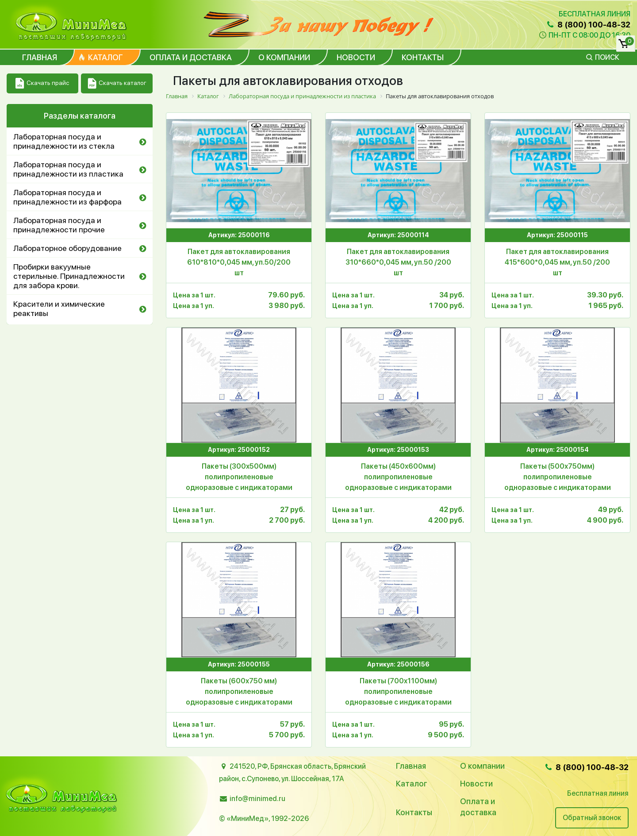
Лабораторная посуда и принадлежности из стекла (64, 141)
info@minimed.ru (257, 798)
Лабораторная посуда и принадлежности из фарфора (67, 197)
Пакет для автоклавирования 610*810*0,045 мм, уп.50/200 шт (239, 262)
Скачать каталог (117, 83)
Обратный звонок (592, 817)
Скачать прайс (42, 83)
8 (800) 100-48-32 (587, 24)
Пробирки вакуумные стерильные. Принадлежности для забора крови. (69, 276)
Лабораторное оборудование (67, 248)
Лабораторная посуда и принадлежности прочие (59, 225)
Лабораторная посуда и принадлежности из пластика (68, 169)
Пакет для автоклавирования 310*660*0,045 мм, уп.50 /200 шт (398, 262)
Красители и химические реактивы (59, 308)
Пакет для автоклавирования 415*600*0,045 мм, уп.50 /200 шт (557, 262)
